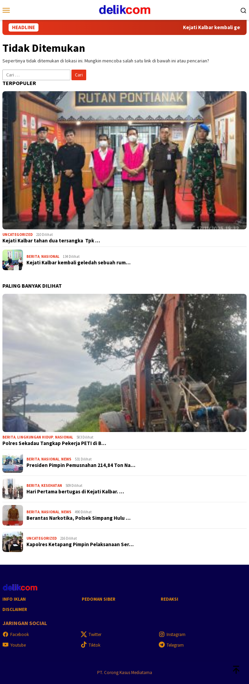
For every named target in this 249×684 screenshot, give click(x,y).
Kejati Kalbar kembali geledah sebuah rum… (78, 263)
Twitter (91, 634)
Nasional (50, 256)
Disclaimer (14, 609)
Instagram (172, 634)
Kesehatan (51, 485)
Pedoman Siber (98, 599)
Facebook (15, 634)
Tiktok (90, 645)
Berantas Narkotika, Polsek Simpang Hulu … (78, 518)
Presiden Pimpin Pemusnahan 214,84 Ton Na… (80, 465)
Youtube (14, 645)
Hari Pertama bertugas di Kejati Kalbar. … (75, 492)
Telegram (171, 645)
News (66, 459)
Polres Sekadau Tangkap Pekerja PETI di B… (54, 443)
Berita (32, 256)
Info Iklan (14, 599)
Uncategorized (17, 234)
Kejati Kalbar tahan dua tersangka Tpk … (51, 241)
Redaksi (169, 599)
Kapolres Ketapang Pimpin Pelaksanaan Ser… (80, 544)
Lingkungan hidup (35, 437)
